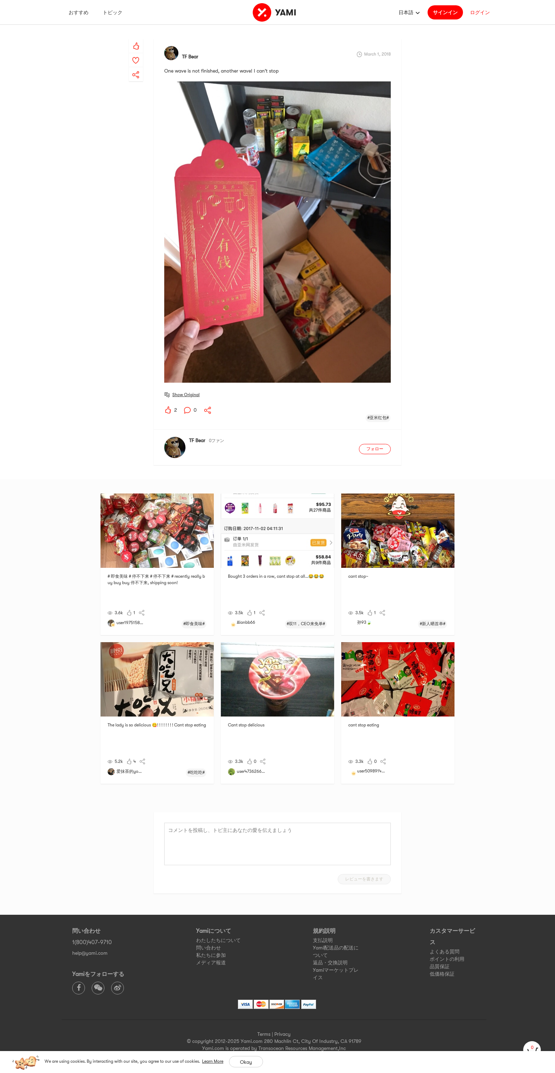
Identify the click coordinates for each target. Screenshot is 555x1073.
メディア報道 (211, 962)
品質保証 (440, 966)
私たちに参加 (211, 955)
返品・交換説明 (330, 962)
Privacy (282, 1034)
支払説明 (323, 940)
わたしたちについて (218, 940)
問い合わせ (208, 948)
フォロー (374, 448)
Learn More (212, 1061)
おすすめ (78, 12)
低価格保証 (442, 974)
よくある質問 (444, 951)
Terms (263, 1034)
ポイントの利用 (447, 959)
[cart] (532, 1050)
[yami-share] (136, 67)
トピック (112, 12)
